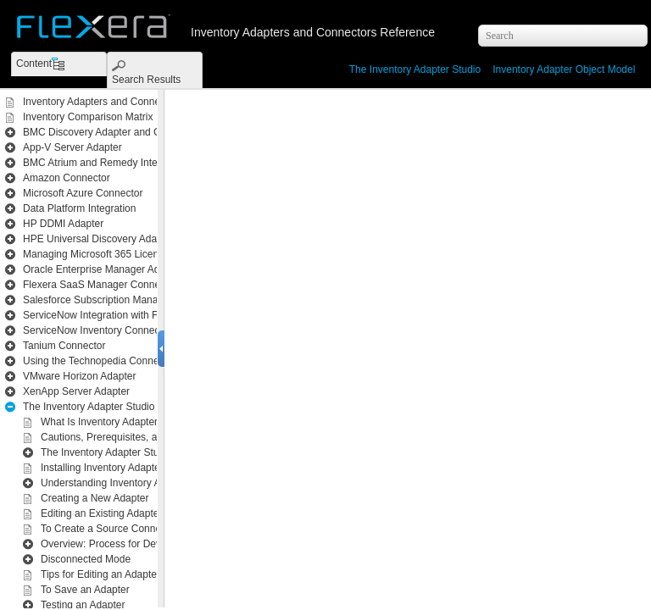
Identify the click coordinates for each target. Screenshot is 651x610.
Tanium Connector (64, 346)
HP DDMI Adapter (63, 224)
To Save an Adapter (85, 590)
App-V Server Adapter (72, 147)
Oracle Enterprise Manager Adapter (103, 269)
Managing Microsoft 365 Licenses (99, 254)
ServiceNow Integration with (139, 315)
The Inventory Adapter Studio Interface (127, 452)
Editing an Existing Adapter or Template (129, 513)
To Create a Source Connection (111, 529)
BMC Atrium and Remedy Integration (105, 163)
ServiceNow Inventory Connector (97, 330)
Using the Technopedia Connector (99, 361)
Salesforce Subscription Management (107, 300)
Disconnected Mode (86, 559)
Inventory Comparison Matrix (88, 117)
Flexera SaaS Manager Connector (100, 285)
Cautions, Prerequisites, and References (132, 437)
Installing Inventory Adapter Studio (118, 468)
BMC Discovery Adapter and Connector (111, 132)
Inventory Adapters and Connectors (102, 102)
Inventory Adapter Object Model (563, 69)
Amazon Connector (66, 178)
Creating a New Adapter (94, 498)
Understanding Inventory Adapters (117, 483)
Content (34, 63)
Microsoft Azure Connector (82, 193)
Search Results (146, 80)
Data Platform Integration (79, 208)
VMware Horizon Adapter (79, 376)
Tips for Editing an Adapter (100, 574)
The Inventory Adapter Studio (415, 69)
